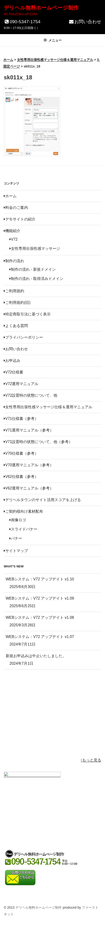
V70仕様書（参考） (21, 453)
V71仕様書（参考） (21, 419)
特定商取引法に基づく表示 (27, 314)
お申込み (12, 361)
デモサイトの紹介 (19, 219)
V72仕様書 (13, 372)
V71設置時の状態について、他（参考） (38, 442)
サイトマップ (16, 551)
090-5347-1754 (22, 21)
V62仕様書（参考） (21, 477)
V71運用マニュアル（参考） (28, 430)
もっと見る (91, 760)
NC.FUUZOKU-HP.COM (20, 14)
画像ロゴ (17, 520)
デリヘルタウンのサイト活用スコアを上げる (42, 500)
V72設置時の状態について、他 (30, 395)
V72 (13, 239)
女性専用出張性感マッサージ (34, 249)
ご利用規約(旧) (17, 303)
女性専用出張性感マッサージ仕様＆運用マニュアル (48, 407)
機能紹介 (12, 231)
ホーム (10, 196)
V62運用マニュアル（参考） (28, 488)
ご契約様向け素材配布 (23, 511)
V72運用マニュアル (21, 384)
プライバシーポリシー (23, 337)
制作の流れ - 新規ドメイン (32, 269)
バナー (15, 538)
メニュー (53, 40)
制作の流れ (14, 261)
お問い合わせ (84, 21)
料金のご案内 (16, 208)
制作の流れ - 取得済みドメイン (36, 279)
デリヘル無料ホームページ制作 (41, 8)
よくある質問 (16, 326)
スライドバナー (23, 529)
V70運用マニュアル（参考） (28, 465)
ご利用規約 (14, 291)
